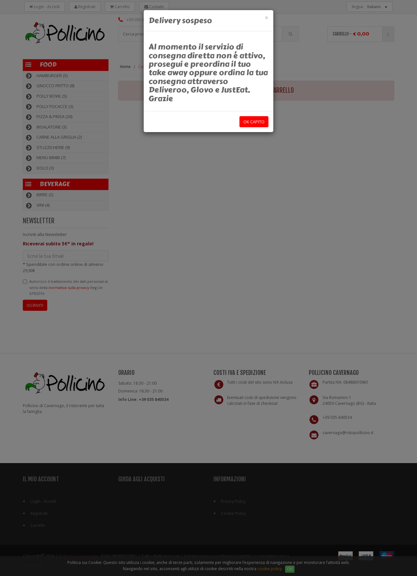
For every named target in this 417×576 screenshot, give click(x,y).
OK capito (254, 122)
